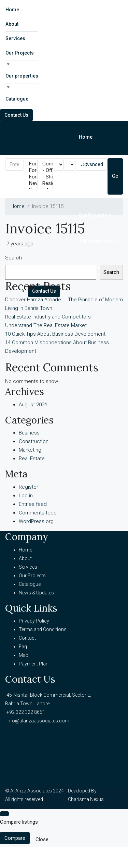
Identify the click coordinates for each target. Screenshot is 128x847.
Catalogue (16, 99)
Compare (14, 838)
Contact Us (16, 115)
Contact (27, 638)
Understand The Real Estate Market (46, 325)
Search (13, 258)
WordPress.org (36, 521)
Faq (23, 646)
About (11, 24)
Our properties (21, 76)
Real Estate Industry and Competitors (48, 317)
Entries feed (33, 504)
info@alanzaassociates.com (37, 720)
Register (28, 487)
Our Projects (19, 53)
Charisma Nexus (86, 799)
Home (12, 9)
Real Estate (32, 458)
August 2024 (33, 405)
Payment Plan (33, 663)
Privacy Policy (34, 621)
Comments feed (38, 513)
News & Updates (36, 592)
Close (41, 839)
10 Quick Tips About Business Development (55, 334)
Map (23, 655)
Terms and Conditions (43, 629)
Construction (33, 441)
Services (15, 38)
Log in (26, 495)
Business (29, 433)
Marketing (30, 450)
